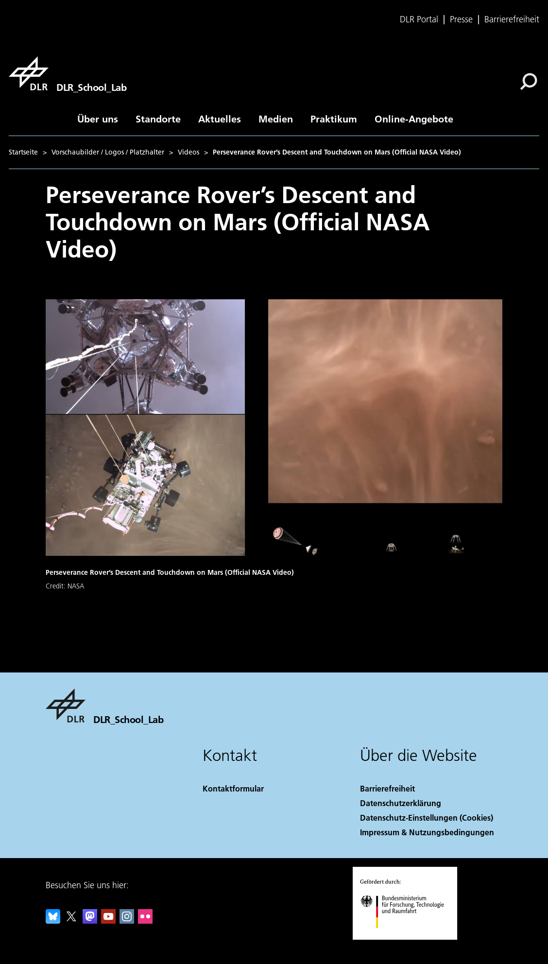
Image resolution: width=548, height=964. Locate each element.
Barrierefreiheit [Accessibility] (387, 788)
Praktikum (333, 118)
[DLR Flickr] (145, 920)
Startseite (23, 152)
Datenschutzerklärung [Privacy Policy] (400, 803)
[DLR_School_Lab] (67, 73)
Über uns (97, 118)
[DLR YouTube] (108, 920)
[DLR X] (71, 920)
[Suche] (528, 81)
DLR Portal (419, 19)
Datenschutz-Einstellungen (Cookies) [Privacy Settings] (426, 817)
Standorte (158, 118)
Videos (188, 152)
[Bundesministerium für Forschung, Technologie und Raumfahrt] (407, 936)
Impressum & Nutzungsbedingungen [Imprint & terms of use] (427, 832)
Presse (461, 19)
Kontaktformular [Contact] (233, 788)
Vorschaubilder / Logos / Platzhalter (107, 152)
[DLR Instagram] (127, 920)
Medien (275, 118)
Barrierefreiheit (511, 19)
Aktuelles (219, 118)
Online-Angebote (414, 118)
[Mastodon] (90, 920)
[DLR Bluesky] (53, 920)
